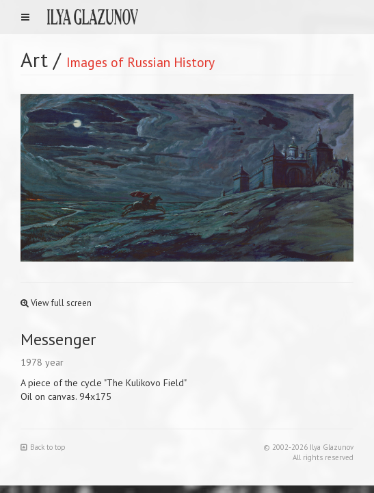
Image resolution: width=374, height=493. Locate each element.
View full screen (56, 303)
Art (34, 59)
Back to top (43, 447)
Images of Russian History (140, 62)
